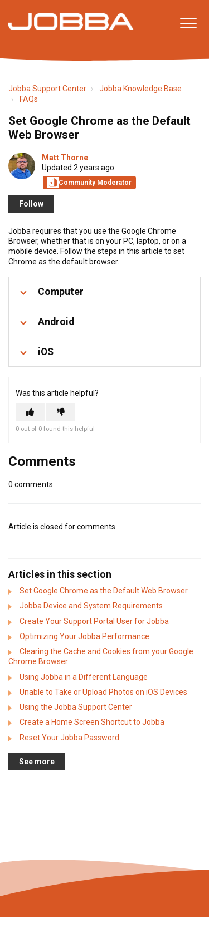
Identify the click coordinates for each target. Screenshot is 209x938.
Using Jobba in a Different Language (84, 676)
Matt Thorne (65, 157)
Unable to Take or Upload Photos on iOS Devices (103, 691)
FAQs (29, 99)
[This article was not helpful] (60, 412)
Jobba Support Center (47, 88)
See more (37, 761)
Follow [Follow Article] (31, 203)
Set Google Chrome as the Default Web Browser (104, 590)
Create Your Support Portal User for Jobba (94, 621)
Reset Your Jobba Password (69, 737)
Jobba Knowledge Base (140, 88)
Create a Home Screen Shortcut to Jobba (92, 722)
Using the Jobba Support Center (76, 707)
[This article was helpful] (30, 412)
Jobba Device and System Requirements (91, 605)
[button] (188, 23)
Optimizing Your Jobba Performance (84, 636)
